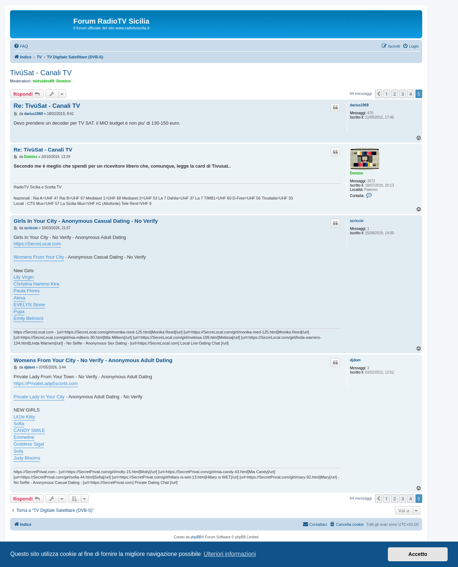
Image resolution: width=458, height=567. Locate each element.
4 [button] (410, 94)
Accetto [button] (417, 554)
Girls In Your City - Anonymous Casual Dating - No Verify (86, 221)
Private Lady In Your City (39, 396)
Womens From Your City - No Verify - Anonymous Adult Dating (93, 360)
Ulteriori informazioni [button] (230, 554)
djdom (355, 360)
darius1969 (359, 105)
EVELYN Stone (29, 304)
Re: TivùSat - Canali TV (47, 105)
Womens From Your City (39, 257)
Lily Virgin (24, 277)
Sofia (19, 423)
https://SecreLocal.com (37, 243)
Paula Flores (27, 290)
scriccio (357, 221)
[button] (378, 94)
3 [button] (402, 94)
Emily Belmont (28, 318)
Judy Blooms (27, 458)
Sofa (18, 451)
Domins (64, 81)
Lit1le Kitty (24, 416)
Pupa (19, 311)
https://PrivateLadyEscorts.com (46, 383)
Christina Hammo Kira (36, 284)
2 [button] (394, 94)
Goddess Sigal (29, 444)
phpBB (196, 537)
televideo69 (43, 81)
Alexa (19, 298)
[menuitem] (21, 46)
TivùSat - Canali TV (41, 73)
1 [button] (386, 94)
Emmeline (24, 437)
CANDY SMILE (29, 430)
